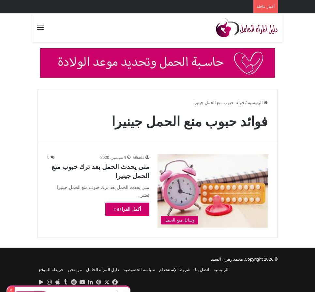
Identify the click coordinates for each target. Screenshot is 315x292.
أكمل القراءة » (127, 209)
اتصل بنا (202, 269)
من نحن (75, 269)
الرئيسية (258, 102)
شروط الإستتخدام (174, 269)
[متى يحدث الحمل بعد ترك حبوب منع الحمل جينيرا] (213, 191)
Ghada (138, 157)
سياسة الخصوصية (139, 269)
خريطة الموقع (51, 269)
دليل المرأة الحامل (102, 269)
